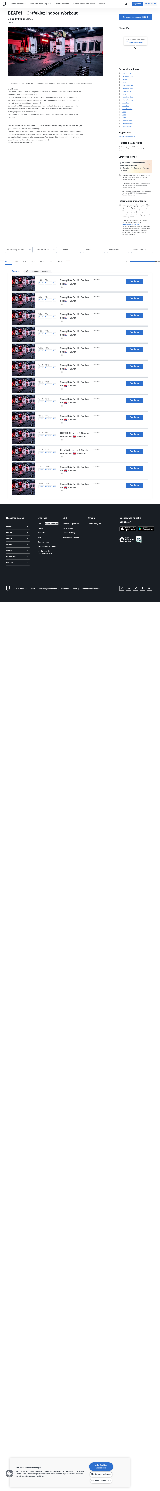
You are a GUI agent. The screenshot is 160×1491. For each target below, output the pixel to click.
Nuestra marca (43, 542)
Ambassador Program (71, 537)
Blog (39, 537)
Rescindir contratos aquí (90, 589)
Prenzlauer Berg (127, 76)
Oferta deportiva (18, 4)
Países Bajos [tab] (17, 556)
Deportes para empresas (41, 4)
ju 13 (16, 262)
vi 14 (24, 262)
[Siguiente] (96, 51)
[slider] (131, 261)
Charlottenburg (127, 85)
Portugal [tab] (17, 562)
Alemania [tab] (17, 526)
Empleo (40, 524)
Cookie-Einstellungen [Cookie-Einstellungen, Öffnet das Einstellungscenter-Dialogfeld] (101, 1480)
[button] (9, 1473)
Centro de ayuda (94, 524)
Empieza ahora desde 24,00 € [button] (135, 17)
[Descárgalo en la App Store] (128, 529)
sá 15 (33, 262)
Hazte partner (62, 4)
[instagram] (121, 588)
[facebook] (142, 588)
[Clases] (16, 271)
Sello (75, 589)
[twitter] (135, 588)
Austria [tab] (17, 532)
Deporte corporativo (71, 524)
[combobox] (19, 250)
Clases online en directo (84, 4)
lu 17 (50, 262)
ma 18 (60, 262)
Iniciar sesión (150, 4)
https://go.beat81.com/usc (130, 225)
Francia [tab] (17, 550)
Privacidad (65, 589)
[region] (70, 1472)
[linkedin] (128, 588)
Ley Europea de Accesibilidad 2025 (45, 552)
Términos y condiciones (48, 589)
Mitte (124, 82)
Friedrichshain (127, 73)
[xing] (149, 588)
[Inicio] (4, 4)
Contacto (41, 533)
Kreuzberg (125, 79)
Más (102, 3)
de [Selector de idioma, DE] (127, 4)
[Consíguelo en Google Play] (146, 529)
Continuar (134, 281)
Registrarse (137, 4)
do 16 (42, 262)
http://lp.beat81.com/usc (127, 137)
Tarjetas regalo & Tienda (47, 546)
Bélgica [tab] (17, 538)
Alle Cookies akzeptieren (101, 1466)
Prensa (40, 528)
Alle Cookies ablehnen (101, 1474)
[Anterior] (15, 51)
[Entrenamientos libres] (37, 271)
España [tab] (17, 544)
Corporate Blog (69, 533)
